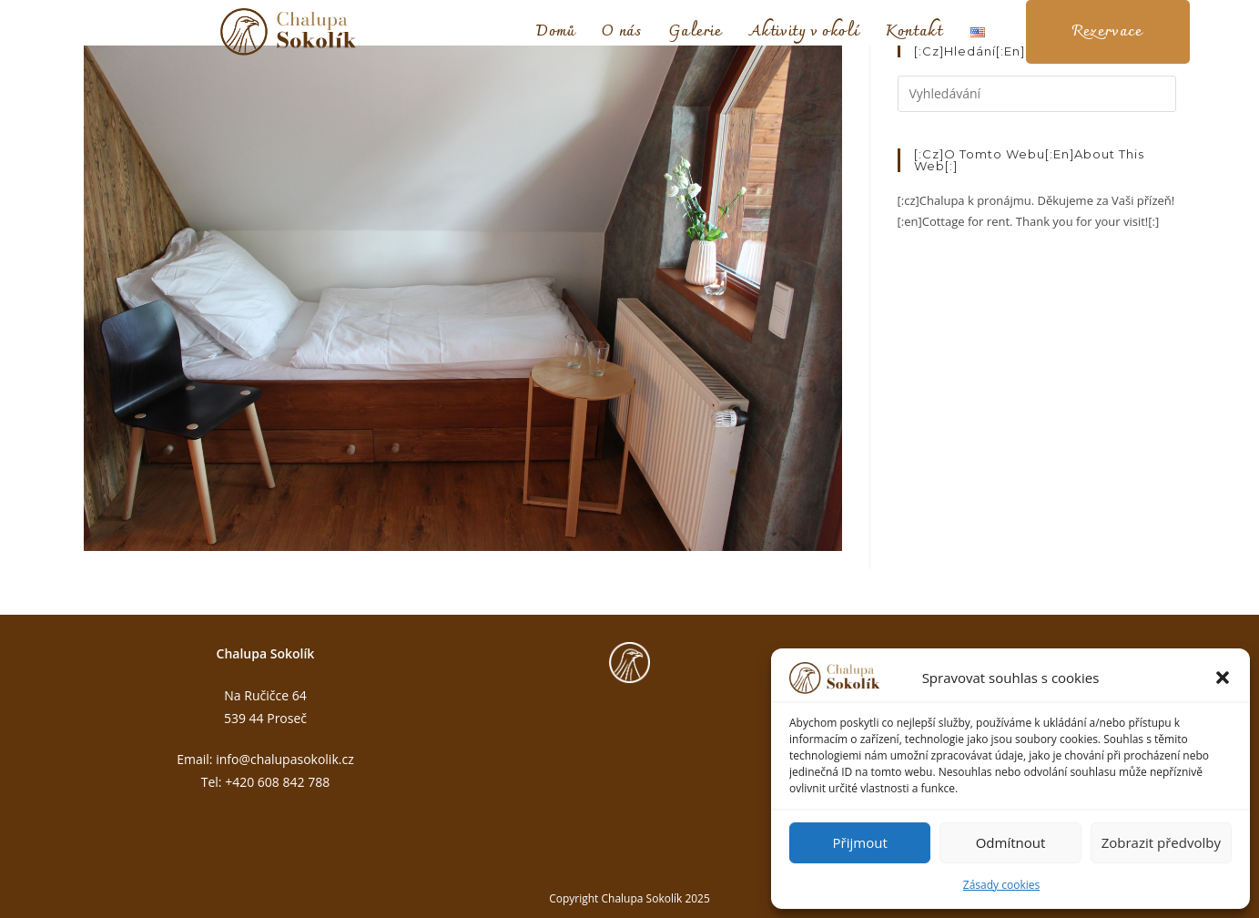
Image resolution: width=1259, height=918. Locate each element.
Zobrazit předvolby (1161, 842)
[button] (1222, 677)
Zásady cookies (1001, 884)
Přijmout (860, 842)
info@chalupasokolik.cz (285, 759)
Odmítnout (1011, 842)
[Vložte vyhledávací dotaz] (1037, 94)
